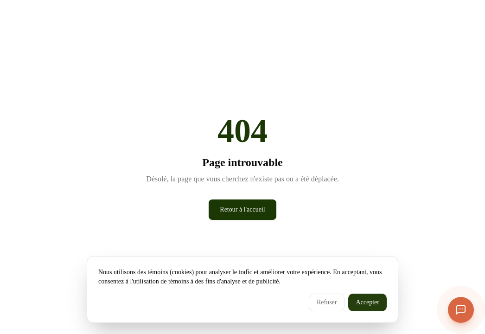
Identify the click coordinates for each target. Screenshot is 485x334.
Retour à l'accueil (242, 209)
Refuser (327, 302)
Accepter (367, 302)
